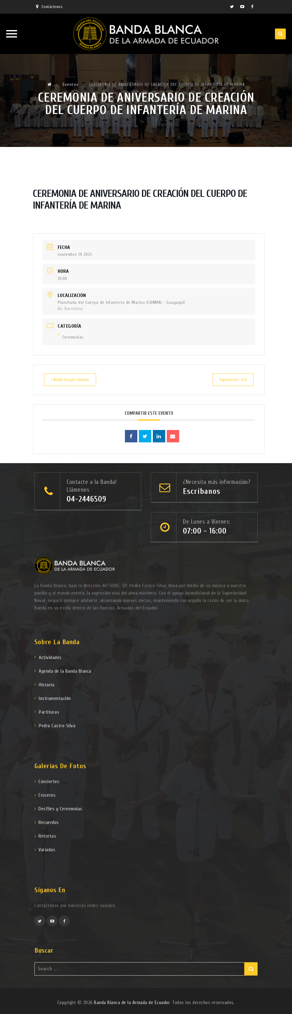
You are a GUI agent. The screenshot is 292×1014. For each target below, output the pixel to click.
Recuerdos (48, 822)
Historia (46, 684)
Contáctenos (52, 6)
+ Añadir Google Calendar (74, 379)
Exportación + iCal (229, 379)
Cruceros (46, 795)
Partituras (49, 712)
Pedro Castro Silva (57, 725)
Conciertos (48, 781)
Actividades (50, 657)
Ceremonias (71, 337)
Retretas (47, 836)
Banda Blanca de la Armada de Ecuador (132, 1002)
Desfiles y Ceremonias (60, 808)
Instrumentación (55, 698)
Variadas (46, 849)
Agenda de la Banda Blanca (65, 671)
